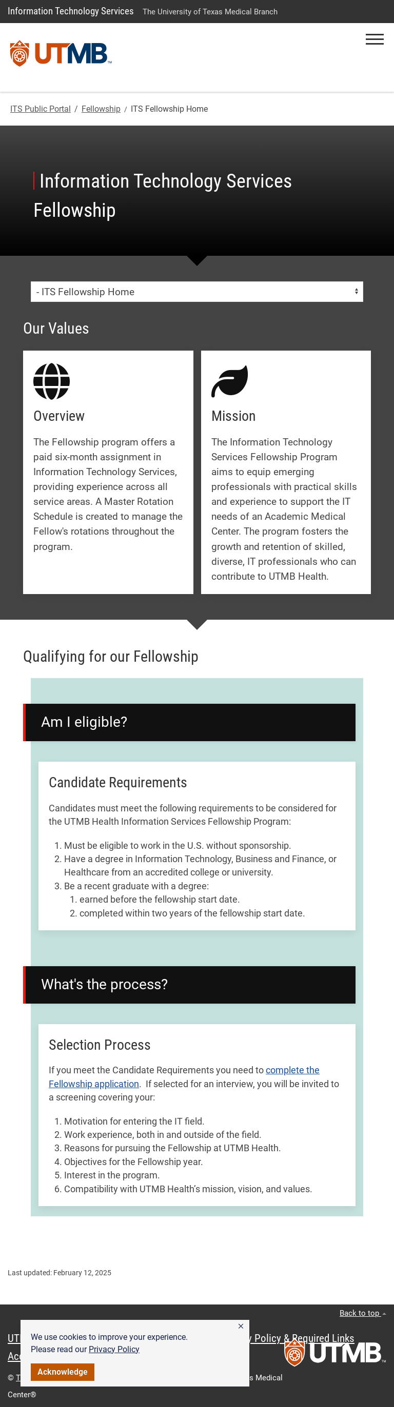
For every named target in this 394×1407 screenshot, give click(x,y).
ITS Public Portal (40, 109)
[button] (241, 1326)
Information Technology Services (71, 11)
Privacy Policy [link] (114, 1349)
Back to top (363, 1313)
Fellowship (101, 109)
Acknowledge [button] (62, 1372)
